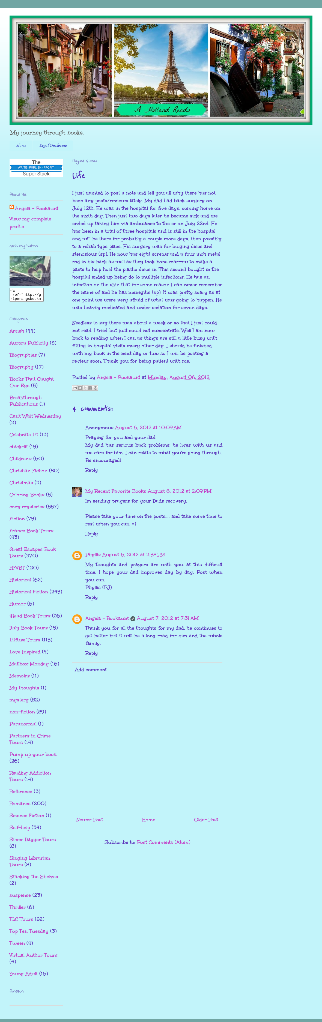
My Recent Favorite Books (115, 491)
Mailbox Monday (29, 666)
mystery (19, 702)
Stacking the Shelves (34, 879)
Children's (21, 461)
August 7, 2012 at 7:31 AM (168, 618)
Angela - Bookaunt (107, 618)
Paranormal (23, 726)
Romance (20, 806)
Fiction (17, 521)
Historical (20, 582)
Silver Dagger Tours (33, 842)
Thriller (18, 909)
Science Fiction (27, 818)
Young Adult (24, 976)
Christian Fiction (28, 473)
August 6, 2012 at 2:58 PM (133, 554)
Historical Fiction (29, 594)
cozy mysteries (27, 509)
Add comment (91, 669)
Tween (17, 945)
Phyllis (93, 554)
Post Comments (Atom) (163, 842)
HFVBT (17, 570)
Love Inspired (25, 654)
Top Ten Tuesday (29, 933)
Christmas (21, 485)
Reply (91, 470)
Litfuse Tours (25, 642)
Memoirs (20, 678)
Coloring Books (27, 497)
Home (21, 145)
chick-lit (19, 449)
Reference (21, 794)
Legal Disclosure (53, 145)
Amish (17, 333)
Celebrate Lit (24, 437)
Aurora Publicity (29, 345)
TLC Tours (21, 921)
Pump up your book (33, 757)
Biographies (23, 357)
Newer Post (89, 819)
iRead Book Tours (30, 618)
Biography (22, 369)
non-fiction (22, 714)
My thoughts (24, 690)
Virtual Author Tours (34, 957)
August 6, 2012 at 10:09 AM (148, 427)
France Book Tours (31, 533)
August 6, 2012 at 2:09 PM (179, 491)
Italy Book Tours (29, 630)
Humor (18, 606)
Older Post (206, 819)
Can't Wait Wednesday (35, 418)
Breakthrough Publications (26, 403)
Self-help (20, 830)
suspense (20, 897)
